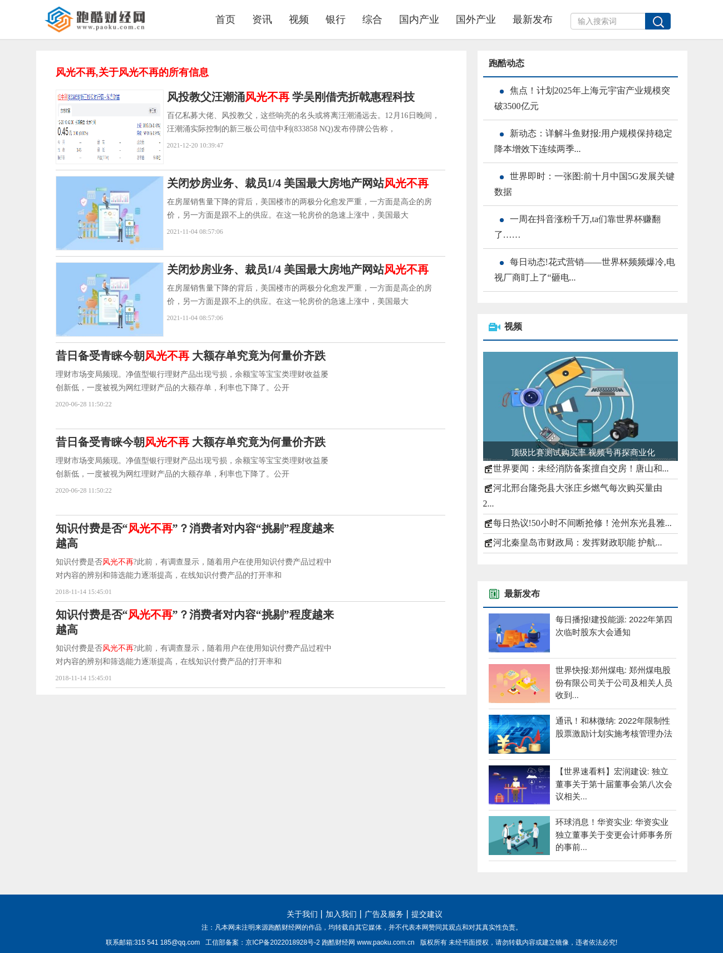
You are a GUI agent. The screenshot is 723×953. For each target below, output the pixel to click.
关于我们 (302, 914)
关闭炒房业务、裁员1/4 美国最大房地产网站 (298, 183)
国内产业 (419, 19)
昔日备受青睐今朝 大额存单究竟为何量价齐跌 (191, 356)
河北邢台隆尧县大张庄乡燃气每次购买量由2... (572, 495)
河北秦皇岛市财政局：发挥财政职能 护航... (577, 542)
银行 (336, 19)
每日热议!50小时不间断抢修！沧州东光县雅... (582, 523)
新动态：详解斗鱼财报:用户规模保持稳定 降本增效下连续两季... (583, 141)
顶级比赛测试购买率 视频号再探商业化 (583, 452)
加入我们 (341, 914)
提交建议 (426, 914)
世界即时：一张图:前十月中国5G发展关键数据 (584, 184)
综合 (372, 19)
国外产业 (476, 19)
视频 (299, 19)
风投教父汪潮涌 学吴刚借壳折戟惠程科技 (291, 97)
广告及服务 (384, 914)
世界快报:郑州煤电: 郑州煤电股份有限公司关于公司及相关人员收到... (613, 682)
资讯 (262, 19)
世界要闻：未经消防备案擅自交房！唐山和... (581, 468)
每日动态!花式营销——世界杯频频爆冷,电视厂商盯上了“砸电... (584, 269)
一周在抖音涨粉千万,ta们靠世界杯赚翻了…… (577, 226)
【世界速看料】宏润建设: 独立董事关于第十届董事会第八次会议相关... (613, 784)
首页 (225, 19)
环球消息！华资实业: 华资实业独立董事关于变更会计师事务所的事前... (613, 834)
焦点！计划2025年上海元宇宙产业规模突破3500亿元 (582, 98)
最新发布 (533, 19)
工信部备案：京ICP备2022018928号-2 (263, 942)
